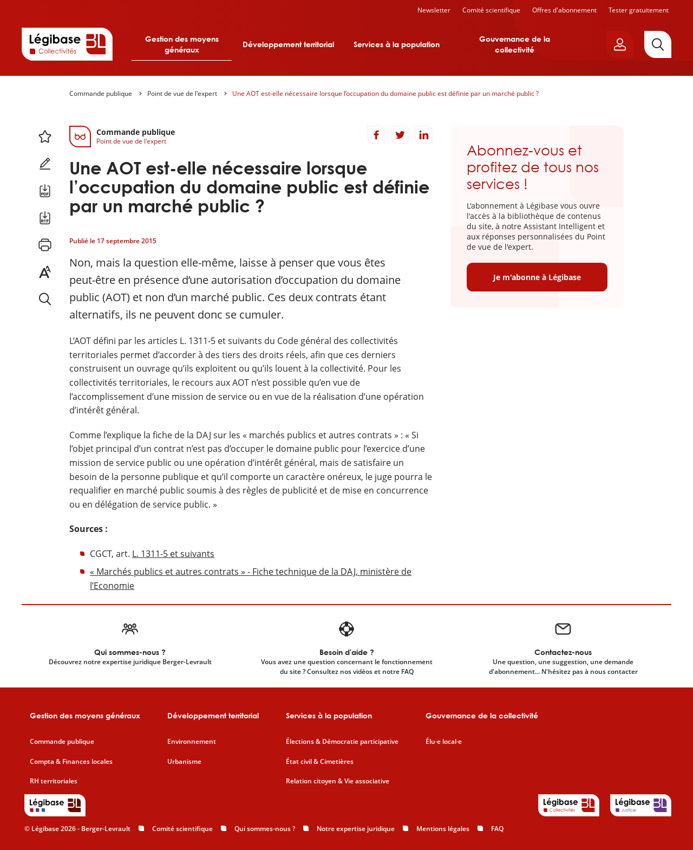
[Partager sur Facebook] (376, 135)
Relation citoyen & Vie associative (337, 781)
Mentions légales (442, 828)
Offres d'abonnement (564, 10)
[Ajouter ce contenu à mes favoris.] (45, 136)
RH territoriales (53, 781)
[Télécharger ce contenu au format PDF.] (45, 191)
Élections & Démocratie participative (342, 741)
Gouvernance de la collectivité (514, 44)
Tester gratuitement (639, 10)
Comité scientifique (491, 10)
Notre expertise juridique (356, 828)
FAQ (497, 828)
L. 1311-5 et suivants (173, 554)
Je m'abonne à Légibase (537, 277)
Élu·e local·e (444, 741)
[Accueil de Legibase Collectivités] (67, 44)
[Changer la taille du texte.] (45, 272)
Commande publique (100, 93)
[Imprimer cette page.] (45, 245)
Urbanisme (184, 761)
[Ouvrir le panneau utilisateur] (619, 44)
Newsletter (433, 10)
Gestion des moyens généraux (182, 44)
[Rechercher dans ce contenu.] (45, 299)
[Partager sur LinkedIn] (424, 135)
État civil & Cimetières (320, 761)
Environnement (191, 741)
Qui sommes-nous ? (264, 828)
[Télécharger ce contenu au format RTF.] (45, 218)
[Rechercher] (657, 44)
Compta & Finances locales (71, 761)
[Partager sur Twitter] (400, 135)
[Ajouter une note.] (45, 163)
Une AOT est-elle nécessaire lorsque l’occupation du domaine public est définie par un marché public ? (385, 93)
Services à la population (397, 44)
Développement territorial (288, 44)
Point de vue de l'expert (182, 93)
